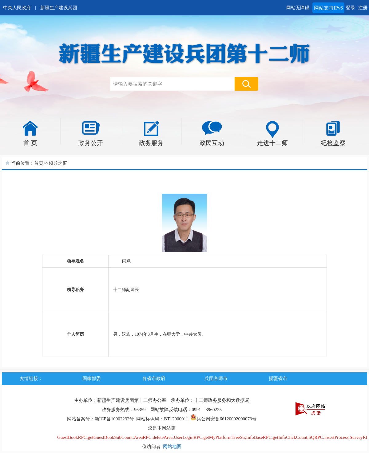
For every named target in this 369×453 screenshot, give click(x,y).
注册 (362, 7)
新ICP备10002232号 (114, 418)
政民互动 (212, 143)
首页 (38, 163)
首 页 (30, 143)
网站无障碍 (297, 7)
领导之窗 (58, 163)
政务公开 (90, 143)
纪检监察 (333, 143)
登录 (350, 7)
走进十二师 (272, 143)
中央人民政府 (17, 7)
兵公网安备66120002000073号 (223, 418)
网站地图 (172, 446)
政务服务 (151, 143)
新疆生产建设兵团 (58, 7)
